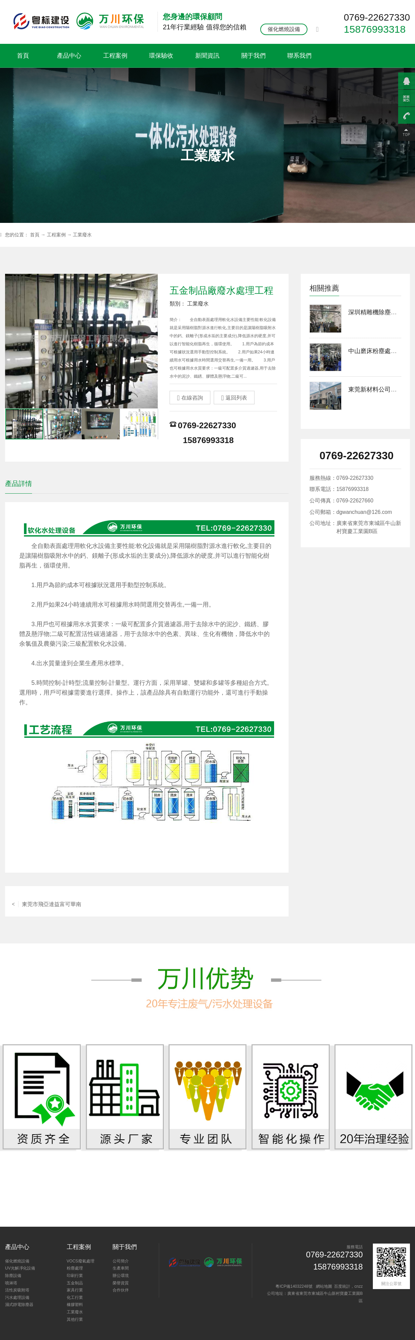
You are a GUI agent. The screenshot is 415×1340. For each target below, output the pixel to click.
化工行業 (75, 1297)
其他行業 (75, 1319)
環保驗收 (161, 55)
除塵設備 (13, 1275)
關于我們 (253, 55)
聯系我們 (299, 55)
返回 (146, 901)
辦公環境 (121, 1275)
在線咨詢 (190, 398)
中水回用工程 (260, 901)
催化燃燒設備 (284, 29)
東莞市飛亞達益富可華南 (46, 901)
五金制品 (75, 1283)
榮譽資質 (121, 1283)
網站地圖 (324, 1286)
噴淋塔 (11, 1283)
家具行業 (75, 1290)
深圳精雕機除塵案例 (375, 312)
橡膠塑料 (75, 1304)
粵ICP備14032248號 (293, 1286)
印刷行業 (75, 1275)
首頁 (23, 55)
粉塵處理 (75, 1268)
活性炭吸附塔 (17, 1290)
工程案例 (115, 55)
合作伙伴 (121, 1290)
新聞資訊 (207, 55)
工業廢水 (82, 234)
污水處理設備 (17, 1297)
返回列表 (234, 398)
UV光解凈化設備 (20, 1268)
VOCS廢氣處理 (80, 1261)
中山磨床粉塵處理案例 (378, 351)
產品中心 (69, 55)
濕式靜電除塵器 (19, 1304)
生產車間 (121, 1268)
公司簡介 (121, 1261)
